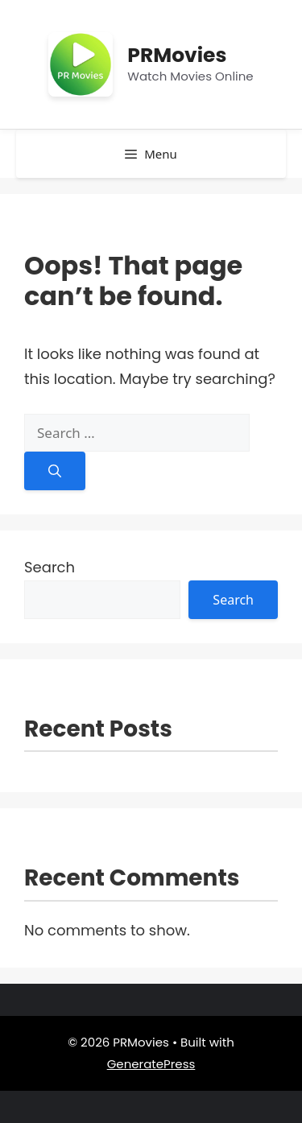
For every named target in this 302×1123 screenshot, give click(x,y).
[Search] (54, 471)
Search (49, 567)
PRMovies (176, 55)
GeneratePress (151, 1063)
